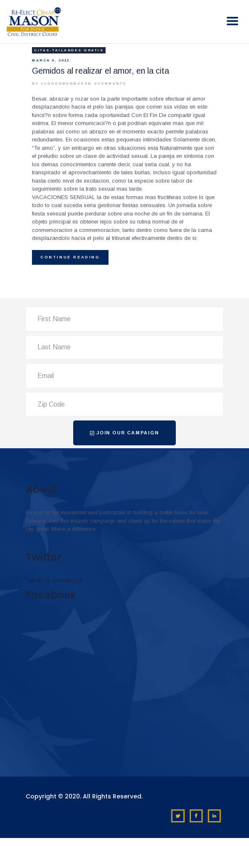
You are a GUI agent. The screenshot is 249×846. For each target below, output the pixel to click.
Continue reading (70, 257)
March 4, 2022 (51, 60)
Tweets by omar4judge (54, 580)
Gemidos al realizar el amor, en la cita (100, 71)
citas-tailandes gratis (68, 50)
